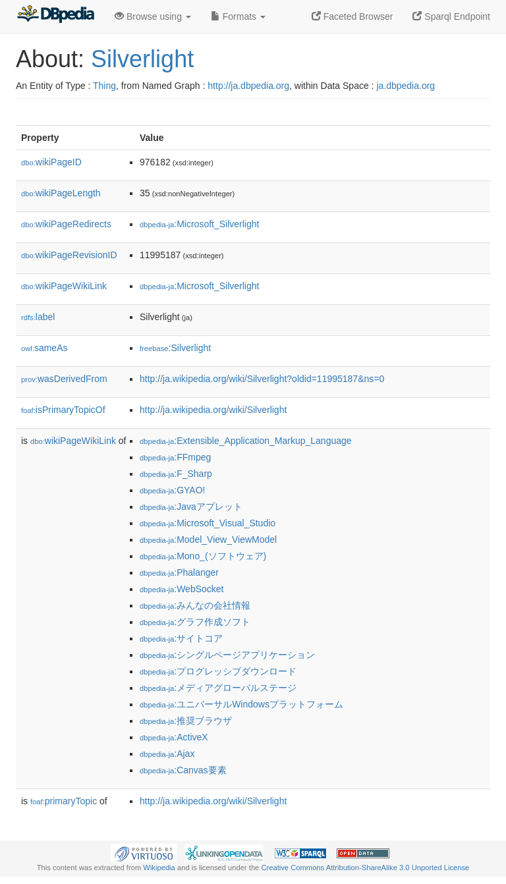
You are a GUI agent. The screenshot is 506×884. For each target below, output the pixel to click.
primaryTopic (63, 801)
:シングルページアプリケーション (227, 654)
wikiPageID (51, 162)
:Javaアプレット (191, 506)
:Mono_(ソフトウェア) (203, 556)
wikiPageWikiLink (64, 286)
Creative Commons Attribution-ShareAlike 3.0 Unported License (365, 867)
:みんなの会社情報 (195, 605)
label (38, 317)
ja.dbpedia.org (405, 85)
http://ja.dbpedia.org (248, 85)
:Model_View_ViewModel (208, 539)
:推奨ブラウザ (186, 720)
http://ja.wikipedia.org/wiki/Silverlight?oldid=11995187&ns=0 (262, 378)
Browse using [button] (153, 16)
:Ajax (167, 753)
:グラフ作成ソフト (195, 622)
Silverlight (142, 58)
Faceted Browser (352, 16)
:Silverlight (175, 348)
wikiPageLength (61, 193)
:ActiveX (174, 737)
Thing (104, 85)
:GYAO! (172, 490)
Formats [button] (238, 16)
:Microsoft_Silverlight (199, 224)
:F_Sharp (176, 473)
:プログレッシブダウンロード (218, 671)
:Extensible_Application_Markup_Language (246, 440)
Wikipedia (159, 867)
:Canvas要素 (183, 770)
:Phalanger (179, 572)
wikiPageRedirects (66, 224)
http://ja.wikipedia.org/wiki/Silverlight (213, 409)
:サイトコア (181, 638)
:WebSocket (182, 589)
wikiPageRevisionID (69, 255)
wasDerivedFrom (64, 378)
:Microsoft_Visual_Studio (207, 523)
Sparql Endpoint (451, 16)
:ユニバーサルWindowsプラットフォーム (241, 704)
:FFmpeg (175, 457)
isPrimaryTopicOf (63, 409)
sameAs (44, 348)
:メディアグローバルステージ (218, 687)
